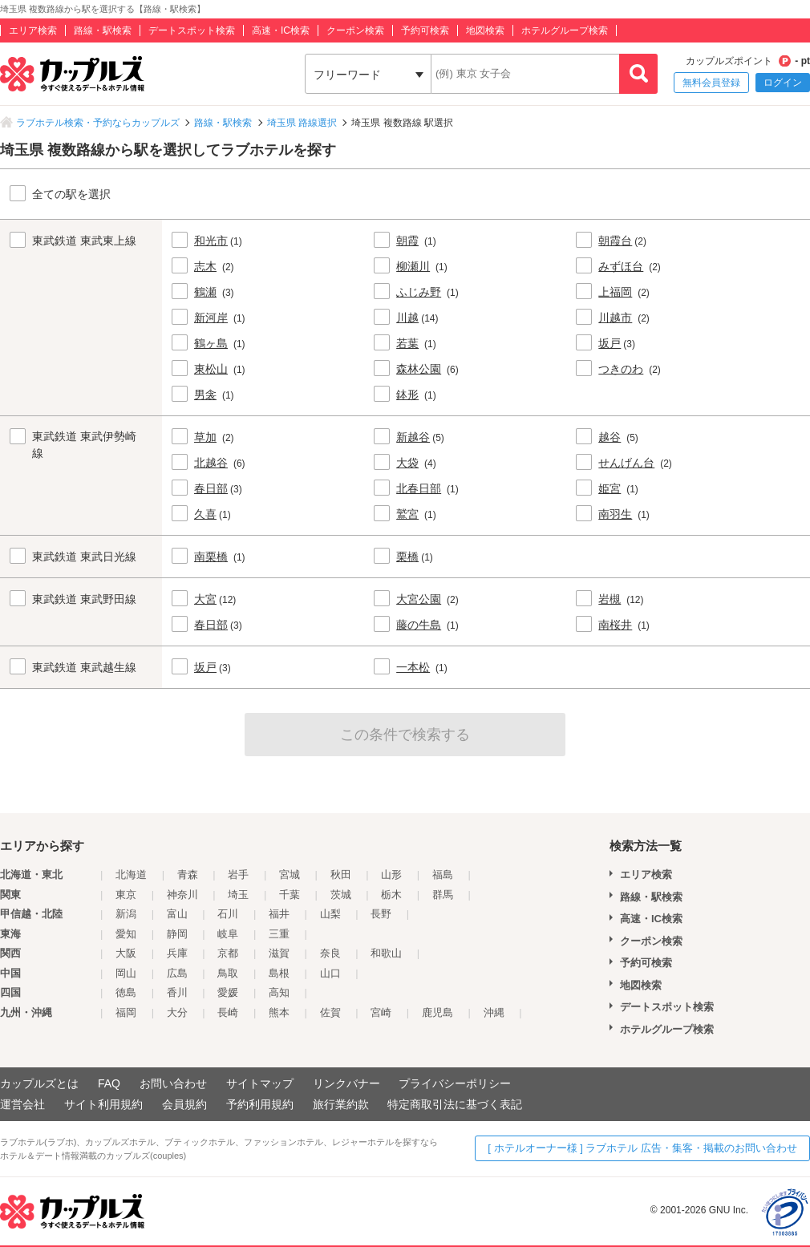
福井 (279, 914)
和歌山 (386, 953)
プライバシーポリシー (455, 1083)
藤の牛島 (418, 624)
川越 (407, 317)
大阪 (125, 953)
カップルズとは (39, 1083)
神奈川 (182, 895)
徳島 (125, 992)
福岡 (125, 1012)
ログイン (782, 82)
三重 (279, 934)
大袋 (407, 462)
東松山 (211, 368)
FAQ (109, 1083)
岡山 (125, 973)
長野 (381, 914)
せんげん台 (626, 462)
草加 (205, 437)
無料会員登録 (711, 82)
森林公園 (418, 368)
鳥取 (227, 973)
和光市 (211, 240)
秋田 (340, 874)
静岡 (177, 934)
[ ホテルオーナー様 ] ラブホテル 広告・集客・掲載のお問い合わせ (642, 1148)
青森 (187, 874)
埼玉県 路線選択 (302, 122)
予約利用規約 (260, 1104)
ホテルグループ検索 (564, 30)
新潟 (125, 914)
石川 (227, 914)
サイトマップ (260, 1083)
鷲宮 (407, 514)
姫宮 (609, 488)
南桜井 (615, 624)
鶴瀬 (205, 291)
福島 (442, 874)
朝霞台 (615, 240)
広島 (177, 973)
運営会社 (22, 1104)
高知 (279, 992)
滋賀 (279, 953)
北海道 (131, 874)
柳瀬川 (413, 266)
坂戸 (609, 343)
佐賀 (330, 1012)
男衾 (205, 394)
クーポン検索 (355, 30)
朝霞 (407, 240)
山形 (391, 874)
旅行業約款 (341, 1104)
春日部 (211, 488)
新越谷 (413, 437)
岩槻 (609, 599)
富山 (177, 914)
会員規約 (184, 1104)
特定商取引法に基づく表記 (454, 1104)
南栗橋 (211, 556)
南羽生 (615, 514)
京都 (227, 953)
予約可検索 (425, 30)
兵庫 (177, 953)
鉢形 (407, 394)
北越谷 (211, 462)
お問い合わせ (173, 1083)
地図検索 (485, 30)
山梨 (330, 914)
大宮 (205, 599)
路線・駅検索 (103, 30)
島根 (279, 973)
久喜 (205, 514)
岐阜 (227, 934)
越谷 (609, 437)
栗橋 (407, 556)
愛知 (125, 934)
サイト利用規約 (103, 1104)
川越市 (615, 317)
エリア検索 (33, 30)
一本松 (413, 667)
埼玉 (238, 895)
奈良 (330, 953)
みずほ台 (620, 266)
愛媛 (227, 992)
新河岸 (211, 317)
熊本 (279, 1012)
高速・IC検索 (281, 30)
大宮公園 (418, 599)
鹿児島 (437, 1012)
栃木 (391, 895)
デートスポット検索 (191, 30)
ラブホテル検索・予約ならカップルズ (98, 122)
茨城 (340, 895)
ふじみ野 (418, 291)
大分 (177, 1012)
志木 (205, 266)
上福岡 (615, 291)
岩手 (238, 874)
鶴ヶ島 (211, 343)
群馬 (442, 895)
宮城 (289, 874)
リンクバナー (346, 1083)
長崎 (227, 1012)
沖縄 (494, 1012)
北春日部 (418, 488)
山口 (330, 973)
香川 (177, 992)
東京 (125, 895)
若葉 (407, 343)
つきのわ (620, 368)
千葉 (289, 895)
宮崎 (381, 1012)
